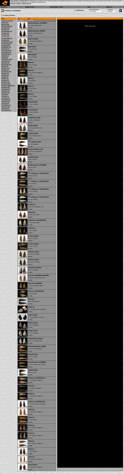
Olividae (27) (5, 77)
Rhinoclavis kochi (33, 354)
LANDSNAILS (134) (7, 59)
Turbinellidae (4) (6, 99)
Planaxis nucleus (32, 314)
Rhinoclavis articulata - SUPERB (37, 346)
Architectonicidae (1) (7, 21)
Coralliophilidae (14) (7, 42)
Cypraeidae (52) (6, 45)
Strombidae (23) (6, 89)
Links (88, 7)
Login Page (4, 7)
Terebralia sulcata (33, 370)
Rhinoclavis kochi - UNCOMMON (37, 362)
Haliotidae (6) (5, 56)
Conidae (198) (5, 40)
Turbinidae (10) (6, 101)
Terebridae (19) (6, 92)
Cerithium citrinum (33, 133)
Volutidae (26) (5, 108)
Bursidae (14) (5, 29)
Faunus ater (31, 299)
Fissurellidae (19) (6, 52)
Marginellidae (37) (6, 64)
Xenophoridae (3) (6, 110)
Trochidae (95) (5, 98)
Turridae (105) (5, 103)
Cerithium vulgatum (33, 236)
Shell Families (54, 7)
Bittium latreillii (32, 54)
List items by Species (9, 15)
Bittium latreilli (32, 46)
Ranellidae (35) (6, 87)
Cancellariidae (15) (7, 31)
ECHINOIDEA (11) (6, 47)
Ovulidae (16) (5, 80)
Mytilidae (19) (5, 70)
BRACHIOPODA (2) (7, 26)
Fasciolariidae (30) (7, 50)
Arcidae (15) (5, 22)
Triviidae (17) (5, 96)
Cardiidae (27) (5, 33)
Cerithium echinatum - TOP (35, 149)
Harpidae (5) (5, 57)
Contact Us (109, 7)
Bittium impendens (33, 38)
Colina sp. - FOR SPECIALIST (36, 291)
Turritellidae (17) (6, 105)
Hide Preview (80, 10)
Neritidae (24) (5, 75)
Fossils (61, 7)
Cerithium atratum (33, 125)
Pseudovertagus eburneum (35, 338)
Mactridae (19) (5, 63)
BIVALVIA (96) (5, 24)
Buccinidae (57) (6, 28)
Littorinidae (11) (6, 61)
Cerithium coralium (36, 141)
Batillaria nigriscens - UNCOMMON (37, 23)
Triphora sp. (31, 385)
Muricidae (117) (6, 68)
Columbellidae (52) (7, 38)
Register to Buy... (30, 7)
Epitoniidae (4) (6, 49)
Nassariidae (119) (6, 71)
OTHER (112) (5, 78)
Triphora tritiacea (32, 464)
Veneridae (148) (6, 106)
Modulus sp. (31, 307)
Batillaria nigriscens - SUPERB (36, 31)
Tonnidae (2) (5, 94)
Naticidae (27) (5, 73)
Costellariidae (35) (7, 43)
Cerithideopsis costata (34, 117)
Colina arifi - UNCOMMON (35, 283)
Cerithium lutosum (33, 157)
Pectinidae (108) (6, 84)
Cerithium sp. (31, 204)
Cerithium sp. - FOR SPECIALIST (40, 173)
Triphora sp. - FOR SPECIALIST (36, 378)
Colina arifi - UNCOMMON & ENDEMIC (38, 275)
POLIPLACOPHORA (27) (8, 85)
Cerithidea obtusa (33, 102)
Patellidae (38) (5, 82)
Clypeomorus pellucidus (34, 267)
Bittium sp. (31, 62)
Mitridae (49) (5, 66)
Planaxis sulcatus (33, 322)
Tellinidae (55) (5, 91)
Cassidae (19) (5, 35)
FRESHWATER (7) (6, 54)
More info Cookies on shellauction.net (20, 3)
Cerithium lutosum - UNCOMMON (37, 165)
